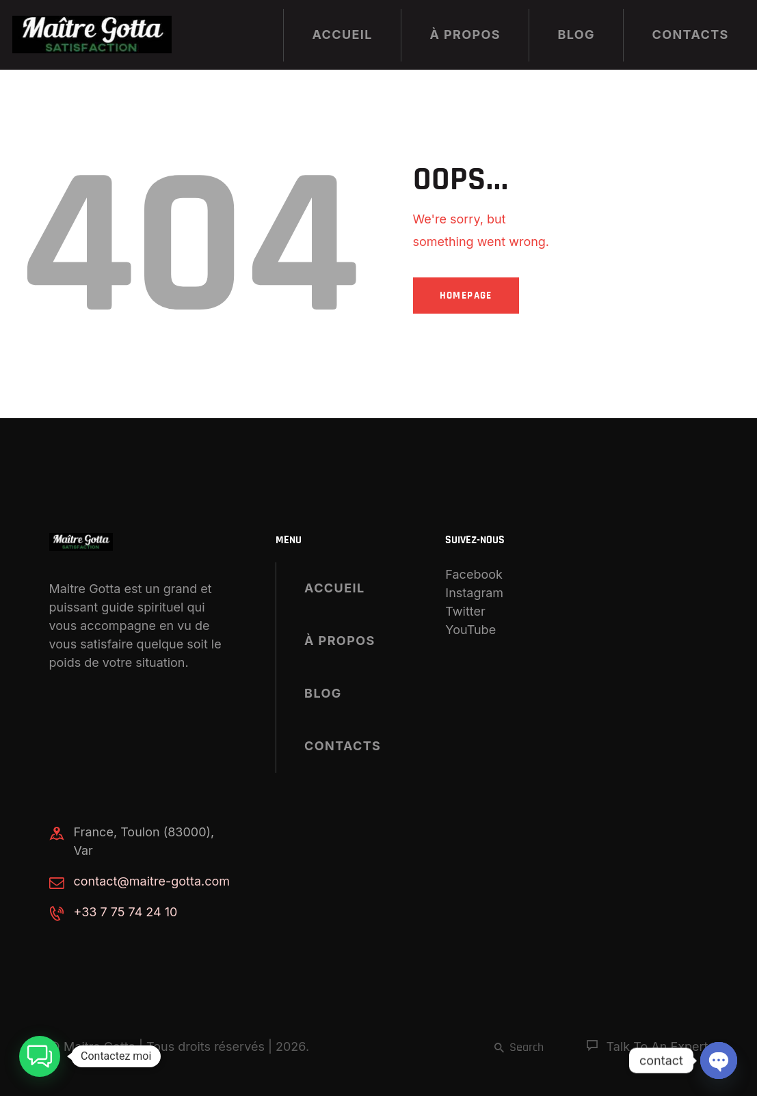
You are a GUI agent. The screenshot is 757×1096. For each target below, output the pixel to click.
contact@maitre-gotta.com (152, 881)
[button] (39, 1056)
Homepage (466, 295)
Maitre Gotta (99, 1046)
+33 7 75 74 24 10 (126, 912)
